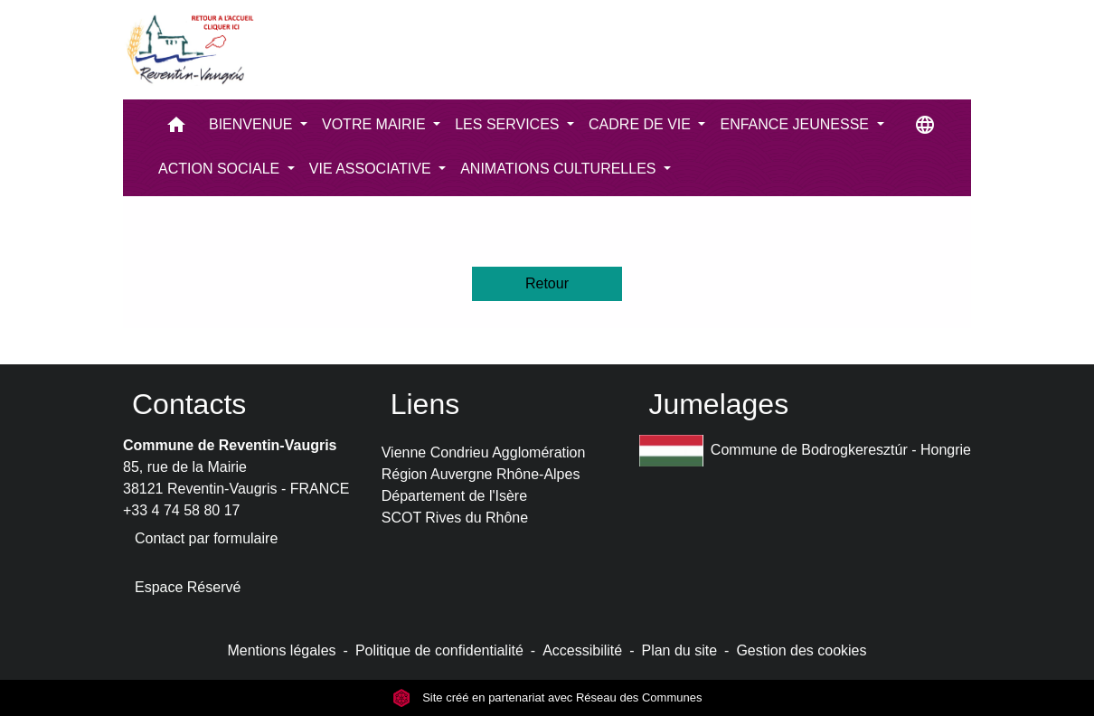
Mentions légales (281, 650)
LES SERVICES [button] (509, 124)
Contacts (189, 404)
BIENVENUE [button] (253, 124)
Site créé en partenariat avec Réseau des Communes (547, 697)
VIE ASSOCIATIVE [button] (372, 168)
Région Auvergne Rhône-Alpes (481, 474)
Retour (547, 283)
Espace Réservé (187, 587)
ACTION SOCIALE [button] (221, 168)
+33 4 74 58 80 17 (181, 510)
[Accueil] (189, 49)
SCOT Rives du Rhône (455, 517)
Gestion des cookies (801, 650)
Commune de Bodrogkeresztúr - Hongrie (805, 450)
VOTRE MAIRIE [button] (375, 124)
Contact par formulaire (206, 538)
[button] (176, 129)
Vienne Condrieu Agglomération (484, 452)
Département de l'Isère (454, 496)
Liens (425, 404)
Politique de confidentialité (439, 650)
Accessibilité (582, 650)
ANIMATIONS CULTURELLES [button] (560, 168)
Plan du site (679, 650)
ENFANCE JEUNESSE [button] (796, 124)
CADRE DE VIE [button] (641, 124)
